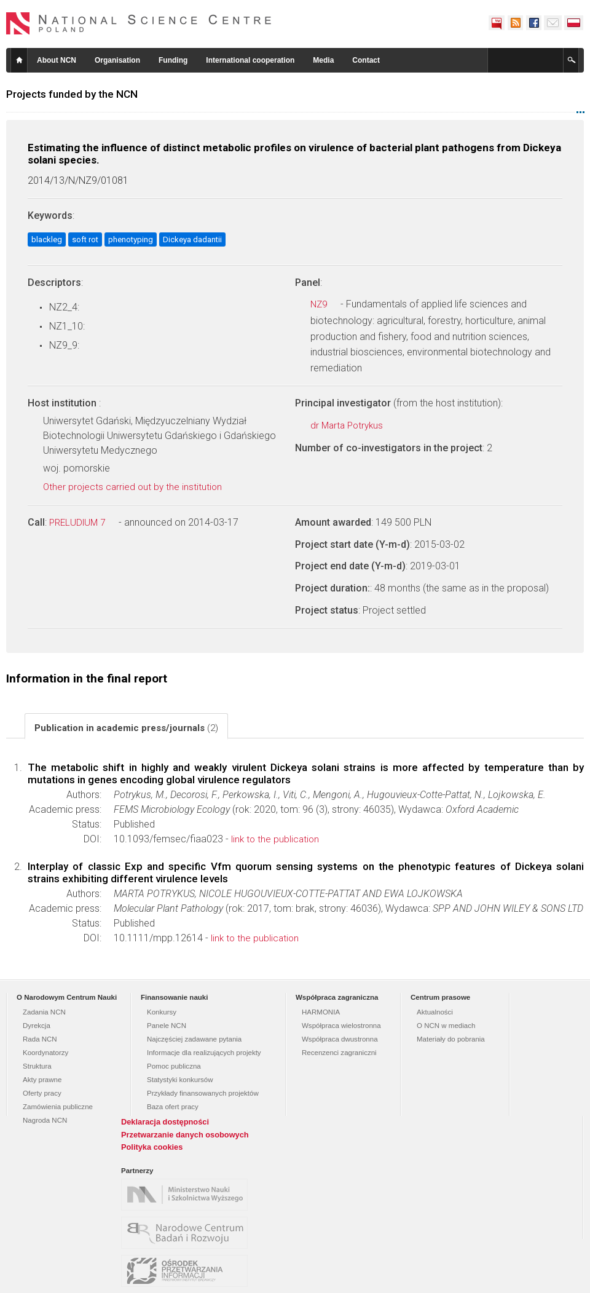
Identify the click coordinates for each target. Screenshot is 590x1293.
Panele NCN (166, 1025)
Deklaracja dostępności (165, 1121)
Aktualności (435, 1012)
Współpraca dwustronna (340, 1039)
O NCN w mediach (446, 1025)
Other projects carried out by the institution (139, 486)
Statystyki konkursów (180, 1079)
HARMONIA (321, 1012)
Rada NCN (40, 1039)
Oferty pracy (42, 1093)
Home (19, 60)
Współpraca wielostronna (341, 1025)
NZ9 (325, 304)
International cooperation (250, 60)
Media (323, 60)
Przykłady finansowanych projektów (203, 1093)
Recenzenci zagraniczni (339, 1052)
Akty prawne (42, 1079)
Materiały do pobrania (451, 1039)
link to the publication (280, 839)
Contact (366, 60)
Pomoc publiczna (174, 1066)
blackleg (46, 239)
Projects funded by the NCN (72, 94)
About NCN (56, 60)
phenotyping (130, 239)
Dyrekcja (36, 1025)
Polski (574, 22)
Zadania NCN (44, 1012)
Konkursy (161, 1012)
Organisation (117, 60)
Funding (173, 60)
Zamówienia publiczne (58, 1106)
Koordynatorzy (45, 1052)
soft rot (85, 239)
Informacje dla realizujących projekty (204, 1052)
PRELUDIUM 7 (84, 522)
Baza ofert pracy (173, 1106)
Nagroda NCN (45, 1120)
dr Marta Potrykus (353, 425)
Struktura (37, 1066)
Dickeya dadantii (192, 239)
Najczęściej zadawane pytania (194, 1039)
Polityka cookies (152, 1147)
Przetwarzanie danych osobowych (185, 1134)
